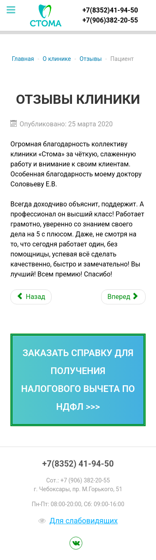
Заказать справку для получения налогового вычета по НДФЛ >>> (78, 380)
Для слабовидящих (84, 520)
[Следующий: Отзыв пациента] (123, 296)
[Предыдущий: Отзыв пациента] (31, 296)
